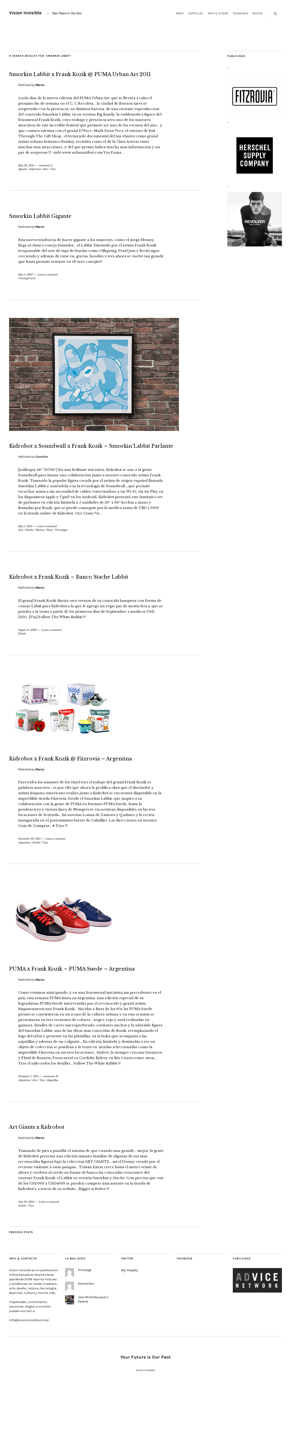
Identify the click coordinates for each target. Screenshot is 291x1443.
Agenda (22, 180)
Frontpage (85, 1327)
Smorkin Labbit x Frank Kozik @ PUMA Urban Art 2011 (89, 78)
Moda (180, 13)
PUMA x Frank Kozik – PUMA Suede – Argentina (104, 1018)
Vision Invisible (25, 12)
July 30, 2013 (26, 1259)
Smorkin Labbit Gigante (68, 226)
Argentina (35, 180)
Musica (258, 13)
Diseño (29, 552)
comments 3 (46, 176)
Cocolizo (41, 479)
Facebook (184, 1315)
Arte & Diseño (218, 13)
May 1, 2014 (25, 549)
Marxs (39, 96)
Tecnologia (240, 13)
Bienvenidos (86, 1340)
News (49, 552)
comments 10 (50, 1133)
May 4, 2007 (25, 286)
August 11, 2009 (27, 664)
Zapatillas (195, 13)
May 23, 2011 (26, 176)
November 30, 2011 (29, 884)
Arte (45, 180)
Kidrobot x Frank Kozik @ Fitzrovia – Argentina (101, 797)
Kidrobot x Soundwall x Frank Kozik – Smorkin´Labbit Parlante (103, 461)
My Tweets (129, 1327)
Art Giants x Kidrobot (62, 1182)
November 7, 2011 (28, 1133)
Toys (52, 180)
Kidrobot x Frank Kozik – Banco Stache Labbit (88, 603)
